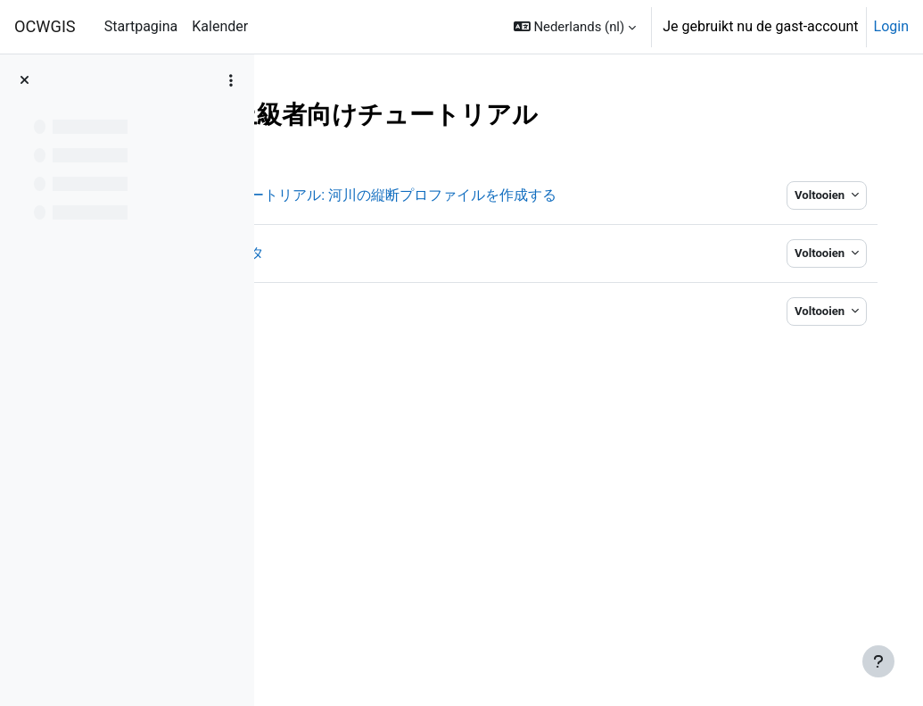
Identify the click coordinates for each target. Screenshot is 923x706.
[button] (574, 27)
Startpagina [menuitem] (141, 26)
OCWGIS (45, 26)
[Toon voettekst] (878, 661)
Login (891, 26)
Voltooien (803, 195)
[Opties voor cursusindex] (231, 80)
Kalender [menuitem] (220, 26)
